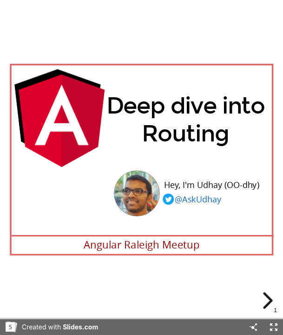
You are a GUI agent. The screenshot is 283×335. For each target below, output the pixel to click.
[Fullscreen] (273, 327)
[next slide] (268, 300)
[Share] (253, 327)
